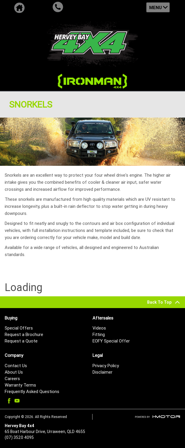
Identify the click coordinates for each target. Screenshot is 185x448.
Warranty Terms (20, 385)
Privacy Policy (105, 365)
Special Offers (19, 328)
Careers (12, 378)
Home (19, 7)
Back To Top (163, 302)
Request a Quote (21, 341)
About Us (14, 372)
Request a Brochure (24, 334)
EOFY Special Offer (111, 341)
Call (57, 7)
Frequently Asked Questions (32, 391)
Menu (155, 7)
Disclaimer (102, 372)
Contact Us (16, 365)
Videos (99, 328)
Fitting (98, 334)
